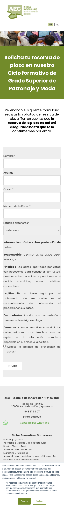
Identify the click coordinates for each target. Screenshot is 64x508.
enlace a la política (36, 342)
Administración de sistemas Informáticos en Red (30, 456)
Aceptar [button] (24, 501)
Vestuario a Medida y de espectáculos (24, 442)
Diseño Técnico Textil (14, 446)
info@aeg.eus (32, 416)
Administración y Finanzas (17, 449)
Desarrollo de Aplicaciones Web (21, 459)
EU (58, 24)
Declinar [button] (39, 501)
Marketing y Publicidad (16, 453)
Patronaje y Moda (13, 439)
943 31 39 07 (32, 411)
